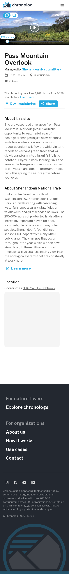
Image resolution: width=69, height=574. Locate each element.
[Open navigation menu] (62, 5)
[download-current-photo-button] (57, 15)
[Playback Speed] (64, 15)
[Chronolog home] (17, 5)
